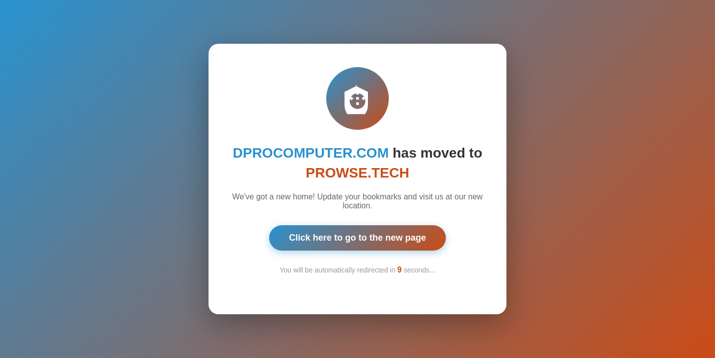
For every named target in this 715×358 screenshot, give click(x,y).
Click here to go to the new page (357, 236)
